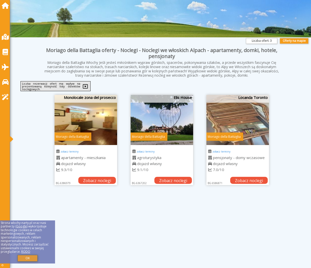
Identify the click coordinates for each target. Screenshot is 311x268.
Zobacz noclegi (97, 180)
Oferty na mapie (294, 41)
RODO (25, 251)
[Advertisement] (161, 232)
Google (21, 226)
